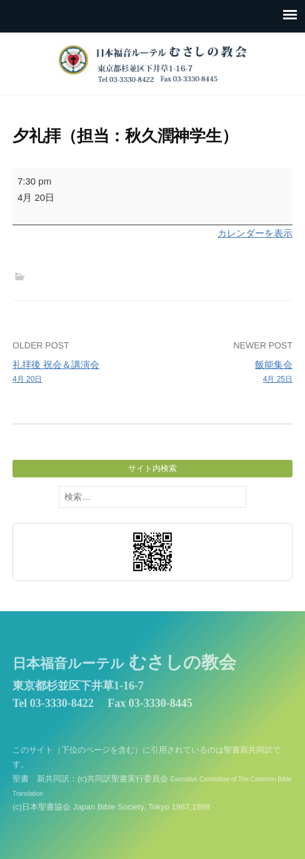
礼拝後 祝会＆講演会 (79, 372)
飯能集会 (225, 372)
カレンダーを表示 (255, 233)
